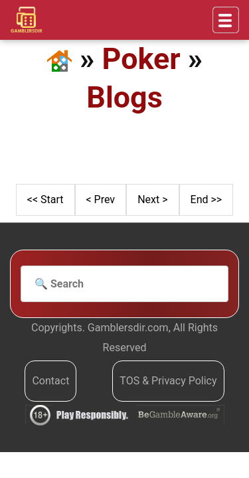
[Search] (124, 284)
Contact (50, 380)
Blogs (124, 97)
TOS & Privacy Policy (168, 380)
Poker (141, 58)
